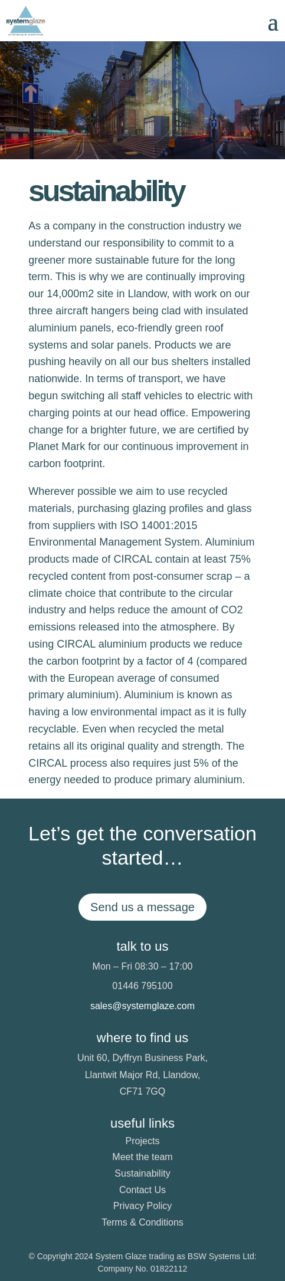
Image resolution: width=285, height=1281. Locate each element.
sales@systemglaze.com (142, 1006)
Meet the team (142, 1157)
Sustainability (142, 1173)
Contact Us (142, 1190)
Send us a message (142, 907)
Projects (143, 1141)
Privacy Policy (142, 1206)
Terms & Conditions (142, 1222)
